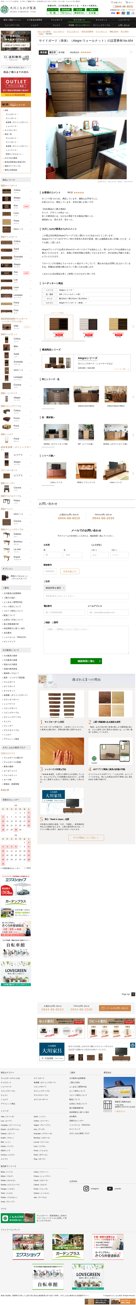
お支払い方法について (13, 620)
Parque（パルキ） (8, 1189)
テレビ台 (61, 1)
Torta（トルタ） (7, 1193)
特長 (6, 110)
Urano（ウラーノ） (41, 1172)
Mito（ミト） (6, 1142)
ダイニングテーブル (101, 25)
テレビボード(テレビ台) (10, 1078)
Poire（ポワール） (41, 1155)
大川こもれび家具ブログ (14, 747)
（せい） (94, 550)
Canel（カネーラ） (41, 1180)
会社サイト (121, 1111)
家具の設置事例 (87, 31)
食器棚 (79, 25)
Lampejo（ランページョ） (11, 1125)
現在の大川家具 (10, 664)
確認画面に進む (86, 661)
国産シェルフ (7, 434)
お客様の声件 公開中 (15, 45)
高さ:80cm (125, 31)
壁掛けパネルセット (14, 154)
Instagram (95, 1189)
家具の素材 (8, 766)
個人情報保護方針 (11, 624)
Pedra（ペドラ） (8, 1146)
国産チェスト (7, 509)
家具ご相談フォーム (12, 20)
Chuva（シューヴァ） (42, 1176)
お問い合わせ (124, 25)
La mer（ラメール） (42, 1142)
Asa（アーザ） (40, 1129)
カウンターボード (9, 470)
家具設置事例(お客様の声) (15, 162)
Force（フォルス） (41, 1151)
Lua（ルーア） (7, 1121)
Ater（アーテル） (41, 1197)
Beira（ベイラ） (7, 1172)
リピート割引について (13, 611)
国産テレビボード (9, 237)
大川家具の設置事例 (12, 593)
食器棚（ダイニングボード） (17, 122)
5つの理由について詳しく (86, 837)
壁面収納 (53, 1216)
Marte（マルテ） (7, 1176)
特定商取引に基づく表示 (14, 628)
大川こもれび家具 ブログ (79, 1133)
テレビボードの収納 (12, 762)
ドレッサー (8, 726)
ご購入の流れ (9, 598)
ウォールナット (10, 775)
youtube (118, 1189)
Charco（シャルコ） (42, 1193)
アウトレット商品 (11, 739)
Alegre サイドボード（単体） (71, 303)
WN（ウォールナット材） (70, 294)
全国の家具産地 (10, 669)
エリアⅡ (4, 1159)
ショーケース (124, 20)
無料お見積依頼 (11, 170)
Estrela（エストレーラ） (11, 1185)
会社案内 (7, 633)
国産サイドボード (9, 185)
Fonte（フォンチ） (41, 1189)
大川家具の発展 (10, 660)
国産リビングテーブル (11, 406)
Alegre (41, 34)
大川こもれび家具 (43, 31)
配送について (9, 615)
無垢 (29, 1)
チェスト (69, 1)
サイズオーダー (11, 130)
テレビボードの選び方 (13, 758)
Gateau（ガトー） (8, 1134)
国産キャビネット (9, 334)
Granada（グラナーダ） (43, 1134)
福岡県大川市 (17, 1296)
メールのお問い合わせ (117, 1008)
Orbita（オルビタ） (8, 1180)
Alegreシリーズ (65, 290)
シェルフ (34, 25)
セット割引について (12, 606)
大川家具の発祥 (10, 656)
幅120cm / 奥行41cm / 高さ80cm (73, 298)
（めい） (114, 550)
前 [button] (39, 326)
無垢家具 (42, 1296)
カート (131, 2)
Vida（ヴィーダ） (8, 1117)
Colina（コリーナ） (41, 1121)
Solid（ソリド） (40, 1117)
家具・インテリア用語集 (14, 677)
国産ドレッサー (8, 483)
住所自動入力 (69, 571)
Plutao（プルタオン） (9, 1197)
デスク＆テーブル (11, 730)
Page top (126, 994)
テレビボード (57, 20)
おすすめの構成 (11, 158)
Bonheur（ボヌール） (42, 1138)
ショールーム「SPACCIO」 (16, 637)
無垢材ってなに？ (11, 673)
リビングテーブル (12, 25)
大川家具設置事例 (34, 20)
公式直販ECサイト (82, 1296)
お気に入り (118, 2)
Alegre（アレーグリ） (42, 1125)
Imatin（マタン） (8, 1138)
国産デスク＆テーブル (11, 496)
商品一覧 (8, 134)
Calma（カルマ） (41, 1185)
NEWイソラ (5, 1151)
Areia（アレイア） (8, 1202)
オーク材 (7, 780)
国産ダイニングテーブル (12, 529)
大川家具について (11, 650)
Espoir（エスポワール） (10, 1129)
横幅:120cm (114, 31)
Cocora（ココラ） (8, 1155)
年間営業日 (131, 10)
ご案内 (6, 588)
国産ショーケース (9, 393)
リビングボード (10, 708)
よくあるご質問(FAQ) (13, 602)
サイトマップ (9, 641)
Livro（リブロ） (40, 1146)
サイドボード (79, 20)
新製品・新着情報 (11, 784)
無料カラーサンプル (13, 166)
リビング (40, 1218)
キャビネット (101, 20)
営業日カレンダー (11, 800)
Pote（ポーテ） (40, 1159)
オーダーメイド (10, 771)
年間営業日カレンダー (11, 868)
